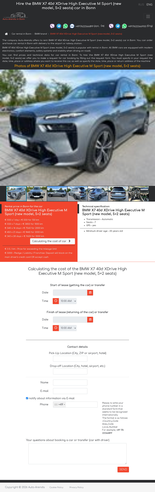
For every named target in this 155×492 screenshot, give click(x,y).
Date (45, 292)
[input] (70, 293)
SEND (123, 469)
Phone (44, 404)
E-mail (44, 391)
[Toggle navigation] (148, 16)
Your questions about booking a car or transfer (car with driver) (67, 440)
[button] (152, 127)
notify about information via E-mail (50, 398)
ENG (149, 4)
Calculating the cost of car (51, 241)
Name (44, 382)
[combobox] (59, 404)
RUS (141, 4)
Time (45, 301)
